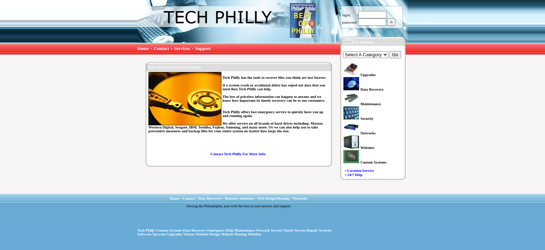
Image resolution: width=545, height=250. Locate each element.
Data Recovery (194, 230)
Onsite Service (294, 230)
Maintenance (245, 230)
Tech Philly (146, 230)
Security (325, 230)
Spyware (159, 234)
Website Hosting (234, 234)
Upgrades (174, 234)
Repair (312, 230)
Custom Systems (169, 230)
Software (144, 234)
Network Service (269, 230)
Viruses (189, 234)
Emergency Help (220, 230)
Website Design (208, 234)
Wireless (254, 234)
